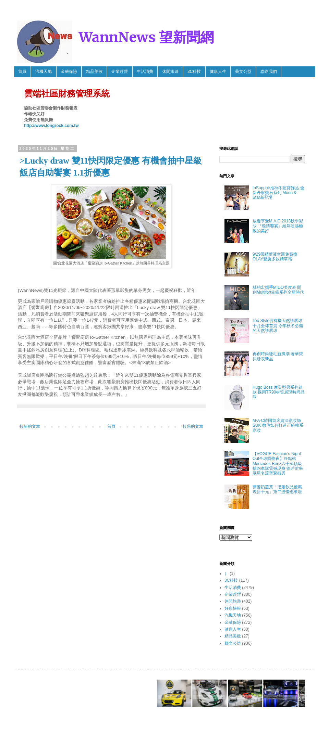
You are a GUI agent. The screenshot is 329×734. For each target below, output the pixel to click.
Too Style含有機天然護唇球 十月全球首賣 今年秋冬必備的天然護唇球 (278, 325)
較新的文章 (30, 426)
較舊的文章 (193, 426)
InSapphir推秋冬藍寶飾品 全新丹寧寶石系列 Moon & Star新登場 (278, 192)
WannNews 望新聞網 (146, 37)
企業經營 (119, 71)
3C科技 (194, 71)
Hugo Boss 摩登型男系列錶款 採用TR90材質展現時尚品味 (279, 392)
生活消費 (145, 71)
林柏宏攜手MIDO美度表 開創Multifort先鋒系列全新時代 (278, 290)
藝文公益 (243, 71)
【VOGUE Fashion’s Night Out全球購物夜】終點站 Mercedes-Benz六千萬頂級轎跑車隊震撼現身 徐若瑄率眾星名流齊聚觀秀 (278, 463)
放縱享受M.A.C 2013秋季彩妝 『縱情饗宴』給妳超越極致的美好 (278, 226)
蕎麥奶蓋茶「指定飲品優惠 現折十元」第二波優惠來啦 (277, 489)
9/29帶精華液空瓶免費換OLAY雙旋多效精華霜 (275, 256)
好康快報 (232, 608)
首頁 (22, 71)
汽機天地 (43, 71)
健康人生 (218, 71)
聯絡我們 (268, 71)
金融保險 (69, 71)
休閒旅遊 (170, 71)
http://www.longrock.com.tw (51, 125)
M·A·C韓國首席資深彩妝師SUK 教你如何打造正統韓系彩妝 (278, 425)
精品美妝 (94, 71)
